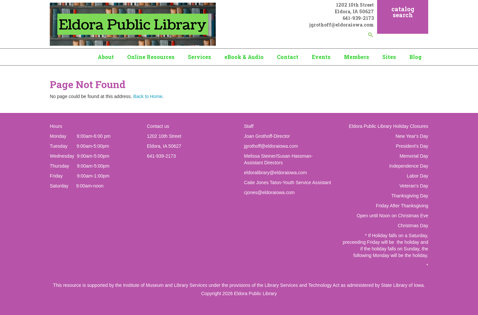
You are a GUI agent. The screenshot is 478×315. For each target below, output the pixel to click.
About (106, 56)
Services (199, 56)
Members (356, 56)
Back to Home (147, 96)
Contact (287, 56)
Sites (389, 56)
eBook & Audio (244, 56)
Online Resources (151, 56)
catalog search (402, 12)
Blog (415, 56)
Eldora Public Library (255, 293)
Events (321, 56)
